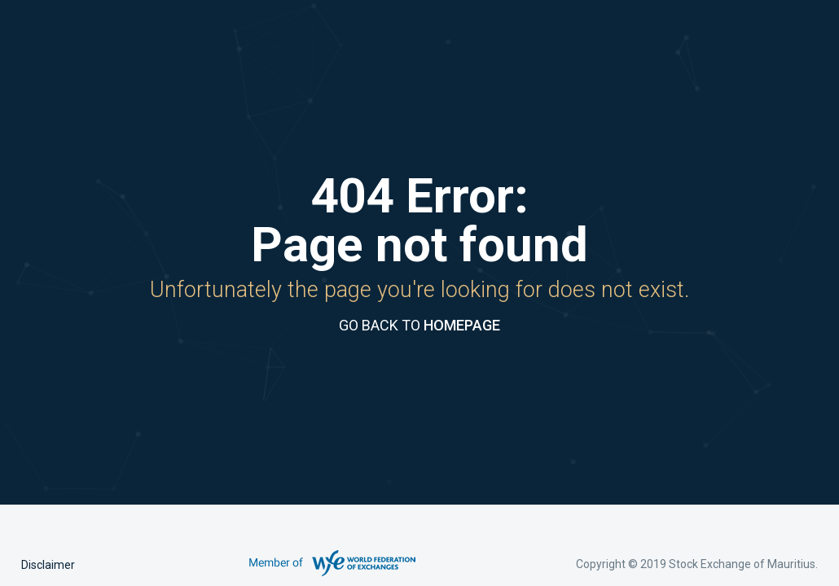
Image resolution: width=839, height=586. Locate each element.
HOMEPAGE (462, 325)
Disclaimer (48, 564)
